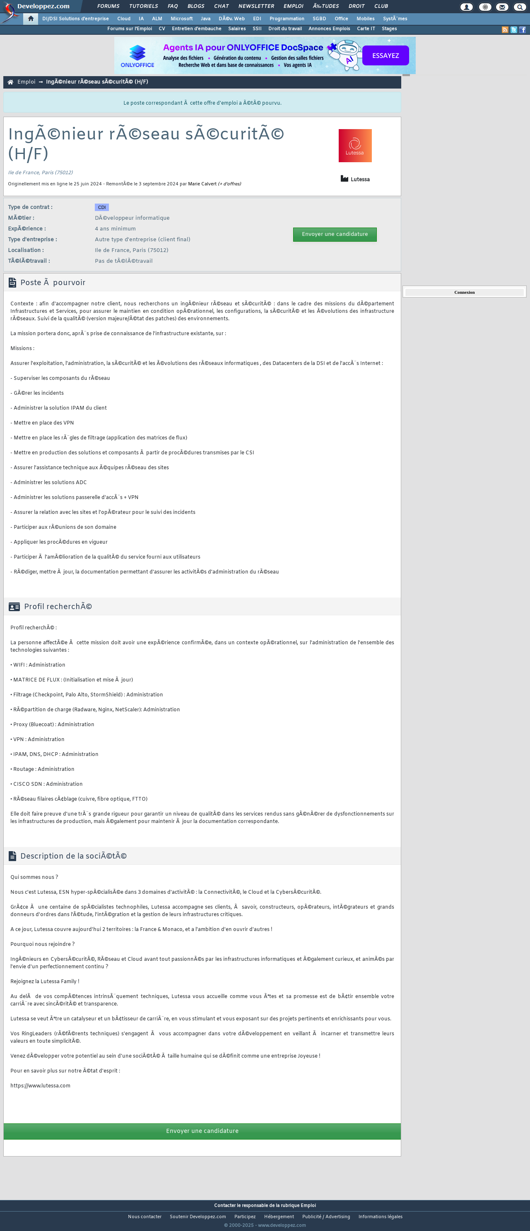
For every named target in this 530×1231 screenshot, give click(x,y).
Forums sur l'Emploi (129, 29)
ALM (157, 19)
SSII (257, 29)
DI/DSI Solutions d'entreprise (75, 19)
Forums (108, 6)
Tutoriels (143, 6)
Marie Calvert (202, 184)
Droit (356, 6)
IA (141, 19)
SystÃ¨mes (395, 19)
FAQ (172, 6)
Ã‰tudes (326, 6)
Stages (389, 29)
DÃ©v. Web (232, 19)
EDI (257, 19)
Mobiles (366, 19)
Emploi (293, 6)
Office (341, 19)
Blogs (196, 6)
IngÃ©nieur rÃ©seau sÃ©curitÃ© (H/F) (97, 82)
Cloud (123, 19)
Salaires (237, 29)
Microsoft (182, 19)
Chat (221, 6)
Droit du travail (285, 29)
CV (162, 29)
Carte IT (366, 29)
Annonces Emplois (329, 29)
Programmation (287, 19)
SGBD (319, 19)
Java (205, 19)
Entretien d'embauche (197, 29)
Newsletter (256, 6)
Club (380, 6)
